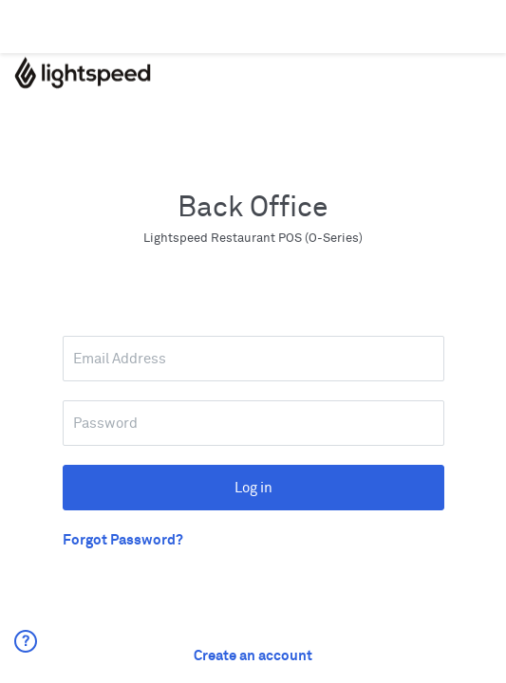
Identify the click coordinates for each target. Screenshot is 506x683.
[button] (30, 656)
